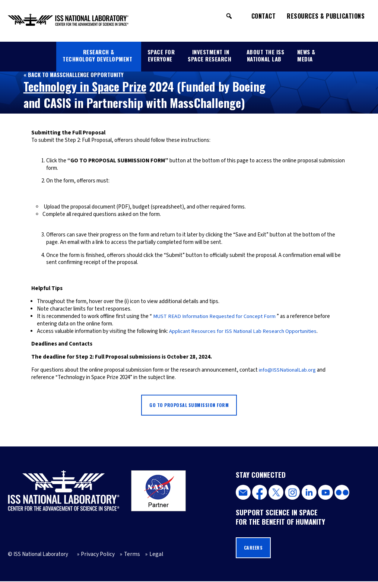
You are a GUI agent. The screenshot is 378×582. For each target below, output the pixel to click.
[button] (229, 16)
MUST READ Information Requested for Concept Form (215, 316)
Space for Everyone (161, 55)
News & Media (306, 55)
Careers (254, 548)
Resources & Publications (326, 16)
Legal (151, 555)
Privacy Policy (96, 555)
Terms (128, 555)
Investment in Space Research (209, 55)
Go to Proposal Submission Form (189, 405)
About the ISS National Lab (266, 55)
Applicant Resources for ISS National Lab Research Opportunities (245, 331)
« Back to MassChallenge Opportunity (74, 74)
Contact (263, 16)
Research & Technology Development (97, 55)
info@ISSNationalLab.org (288, 370)
